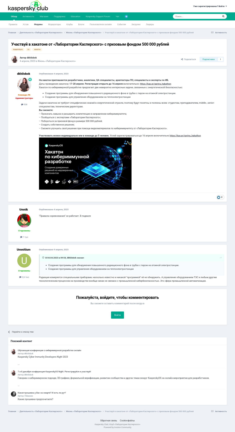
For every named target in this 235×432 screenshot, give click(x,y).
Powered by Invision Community (117, 427)
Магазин (44, 16)
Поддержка (59, 16)
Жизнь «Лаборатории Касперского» (57, 61)
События (121, 24)
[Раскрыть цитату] (43, 257)
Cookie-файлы (127, 420)
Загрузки (136, 24)
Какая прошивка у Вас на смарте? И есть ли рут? (42, 392)
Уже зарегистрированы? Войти (210, 6)
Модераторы (54, 24)
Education (75, 16)
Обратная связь (108, 420)
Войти (117, 315)
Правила (13, 24)
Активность (28, 16)
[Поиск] (189, 16)
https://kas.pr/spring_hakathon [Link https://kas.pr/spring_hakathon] (155, 83)
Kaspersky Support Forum (98, 16)
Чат (117, 16)
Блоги (81, 24)
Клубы (69, 24)
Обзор (14, 17)
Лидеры (150, 24)
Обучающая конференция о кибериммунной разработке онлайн (49, 350)
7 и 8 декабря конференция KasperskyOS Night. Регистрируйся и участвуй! (54, 371)
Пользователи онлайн (101, 24)
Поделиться (188, 59)
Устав (26, 24)
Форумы (38, 24)
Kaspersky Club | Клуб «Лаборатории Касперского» (117, 424)
